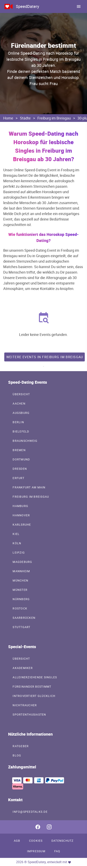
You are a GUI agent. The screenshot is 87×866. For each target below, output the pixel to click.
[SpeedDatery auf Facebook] (38, 827)
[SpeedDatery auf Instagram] (49, 827)
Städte (25, 118)
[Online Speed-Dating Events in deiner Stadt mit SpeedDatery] (8, 6)
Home (8, 118)
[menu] (79, 6)
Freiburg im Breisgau (54, 118)
